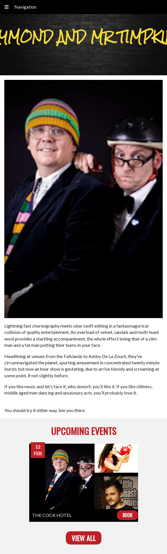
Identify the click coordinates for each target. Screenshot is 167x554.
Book (127, 515)
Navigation (25, 6)
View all (84, 538)
